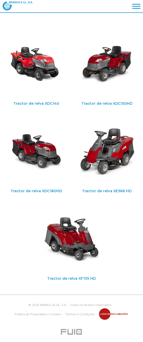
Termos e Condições (80, 314)
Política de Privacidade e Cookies (38, 314)
